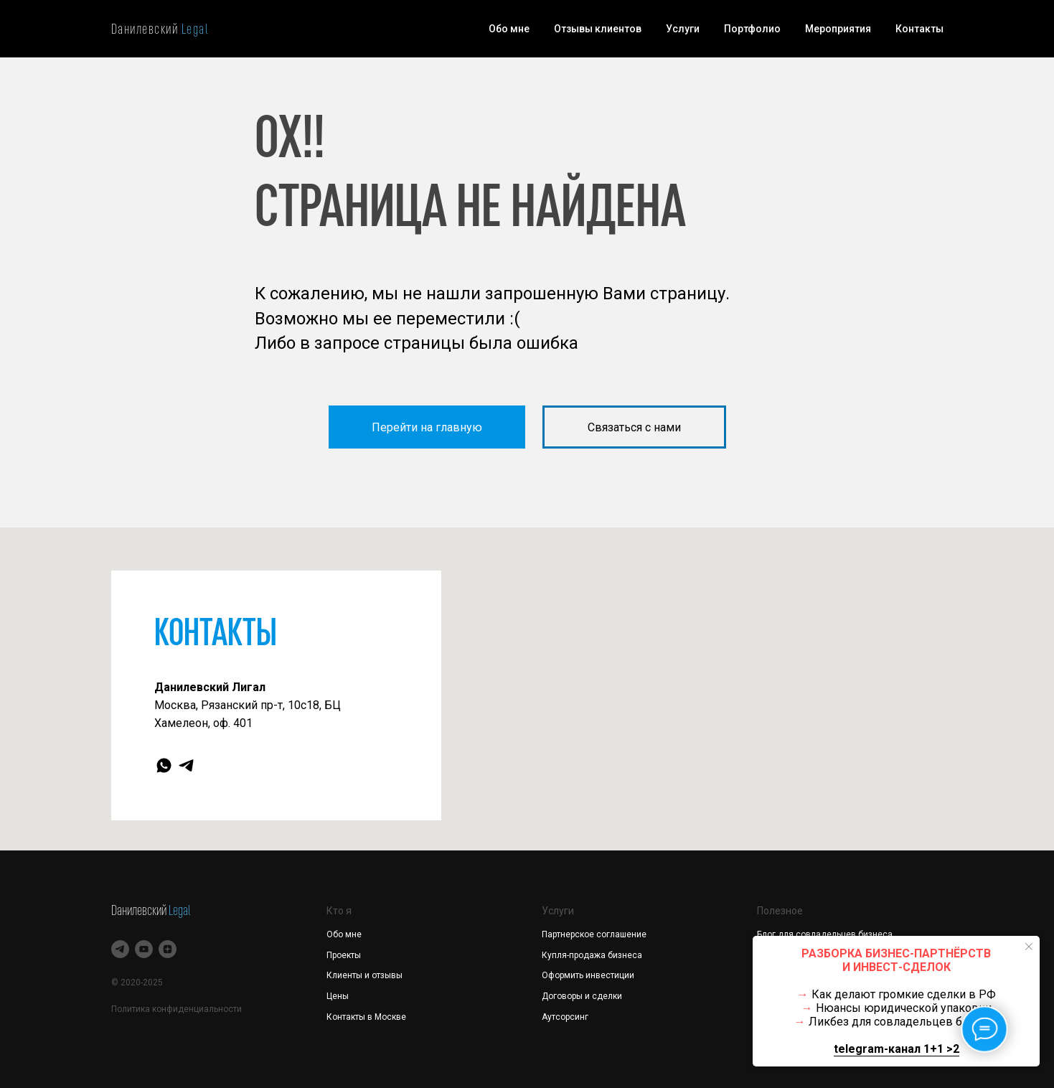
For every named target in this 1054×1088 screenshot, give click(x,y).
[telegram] (186, 765)
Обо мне (509, 28)
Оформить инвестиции (588, 975)
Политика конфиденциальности (176, 1009)
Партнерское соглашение (594, 934)
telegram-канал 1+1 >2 (896, 1049)
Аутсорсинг (565, 1017)
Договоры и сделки (582, 996)
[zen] (168, 949)
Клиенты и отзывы (364, 975)
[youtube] (144, 949)
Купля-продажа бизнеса (592, 955)
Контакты (919, 28)
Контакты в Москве (366, 1017)
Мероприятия (838, 28)
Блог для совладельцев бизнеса (825, 934)
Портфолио (752, 28)
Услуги (683, 28)
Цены (337, 996)
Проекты (343, 955)
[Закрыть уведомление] (1029, 946)
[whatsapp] (164, 765)
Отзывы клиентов (597, 28)
